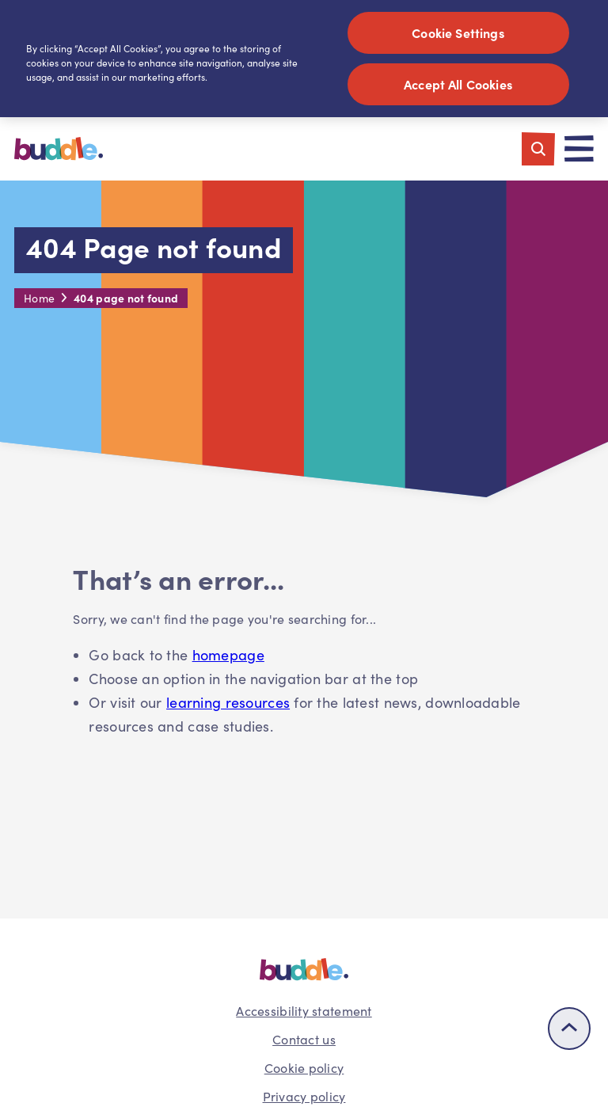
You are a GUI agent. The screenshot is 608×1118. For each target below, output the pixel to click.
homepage (228, 654)
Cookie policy (304, 1067)
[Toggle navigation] (579, 148)
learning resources (228, 702)
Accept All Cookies (458, 84)
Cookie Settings (458, 32)
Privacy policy (304, 1096)
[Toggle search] (538, 148)
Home (39, 298)
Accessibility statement (303, 1010)
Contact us (304, 1039)
